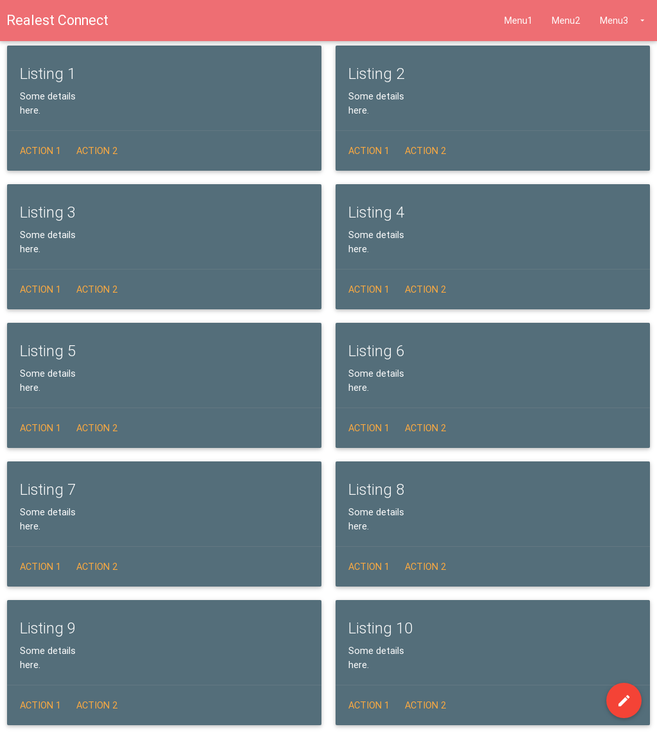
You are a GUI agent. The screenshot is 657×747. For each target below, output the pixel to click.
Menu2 (566, 20)
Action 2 (97, 150)
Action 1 (40, 150)
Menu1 (518, 20)
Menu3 (623, 20)
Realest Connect (57, 20)
